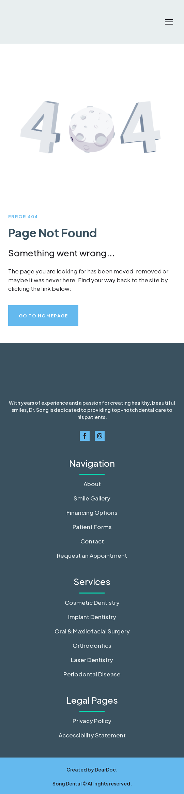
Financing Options (92, 512)
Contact (92, 541)
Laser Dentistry (92, 659)
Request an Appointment (92, 555)
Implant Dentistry (92, 616)
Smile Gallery (92, 498)
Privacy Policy (92, 720)
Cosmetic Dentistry (92, 602)
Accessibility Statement (92, 735)
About (92, 484)
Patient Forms (92, 526)
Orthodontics (92, 645)
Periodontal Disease (92, 674)
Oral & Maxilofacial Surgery (92, 631)
